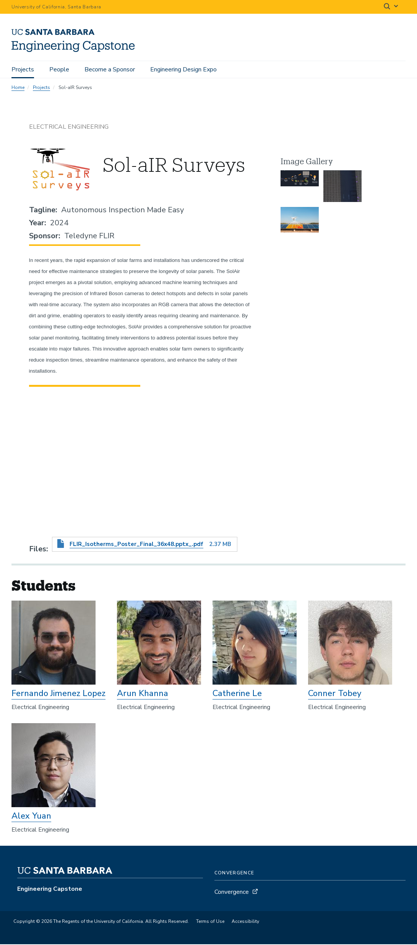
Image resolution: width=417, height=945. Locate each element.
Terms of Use (210, 922)
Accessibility (245, 922)
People (59, 69)
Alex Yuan (31, 817)
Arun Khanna (142, 694)
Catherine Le (237, 694)
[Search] (391, 7)
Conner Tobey (334, 694)
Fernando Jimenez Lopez (58, 694)
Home (17, 89)
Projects (22, 69)
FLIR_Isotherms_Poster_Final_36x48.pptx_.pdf (136, 545)
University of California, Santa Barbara (56, 7)
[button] (300, 188)
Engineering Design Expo (183, 69)
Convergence (231, 893)
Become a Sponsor (109, 69)
